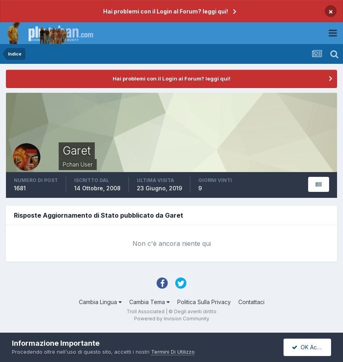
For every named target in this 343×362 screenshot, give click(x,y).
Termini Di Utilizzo (173, 352)
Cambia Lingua (100, 302)
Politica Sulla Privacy (204, 302)
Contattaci (251, 302)
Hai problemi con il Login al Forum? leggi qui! (165, 11)
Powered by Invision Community (171, 319)
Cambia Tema (149, 302)
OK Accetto (311, 347)
